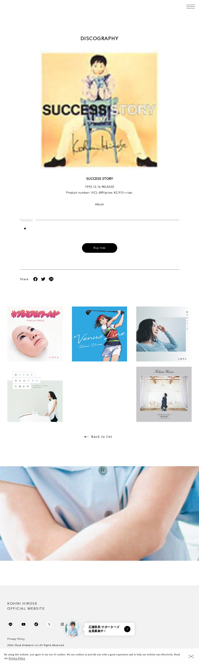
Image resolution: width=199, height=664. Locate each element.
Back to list (101, 436)
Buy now (99, 248)
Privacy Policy (17, 659)
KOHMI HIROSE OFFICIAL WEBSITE (26, 606)
